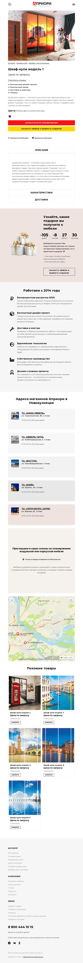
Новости (12, 891)
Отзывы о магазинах (17, 909)
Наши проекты (14, 885)
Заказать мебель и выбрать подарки (41, 129)
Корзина (12, 913)
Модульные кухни (15, 860)
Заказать (15, 722)
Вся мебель (13, 853)
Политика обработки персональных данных (27, 916)
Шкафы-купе (21, 63)
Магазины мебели (16, 881)
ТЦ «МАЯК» (28, 485)
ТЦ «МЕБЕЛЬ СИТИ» (33, 437)
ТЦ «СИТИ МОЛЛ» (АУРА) (36, 509)
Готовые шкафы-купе (17, 866)
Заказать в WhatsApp (18, 138)
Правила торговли (16, 919)
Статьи (11, 888)
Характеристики (41, 192)
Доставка (41, 199)
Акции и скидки (14, 906)
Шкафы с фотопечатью (39, 63)
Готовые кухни (14, 856)
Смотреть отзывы (17, 80)
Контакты (12, 895)
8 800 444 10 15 (20, 927)
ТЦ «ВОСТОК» (29, 461)
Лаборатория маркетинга (33, 957)
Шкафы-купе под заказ (18, 870)
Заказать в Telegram (42, 138)
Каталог (11, 63)
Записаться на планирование (41, 123)
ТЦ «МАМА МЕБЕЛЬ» (33, 413)
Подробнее (15, 718)
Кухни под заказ (15, 863)
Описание (41, 150)
